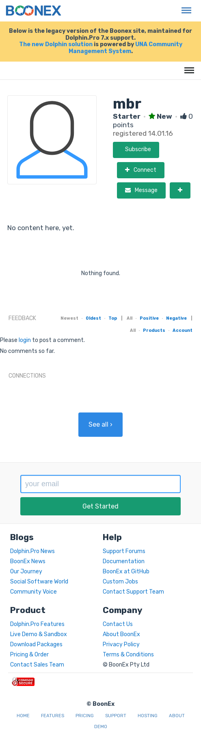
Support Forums (124, 551)
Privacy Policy (121, 644)
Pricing (85, 715)
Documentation (124, 561)
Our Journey (26, 571)
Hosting (148, 715)
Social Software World (39, 581)
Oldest (93, 318)
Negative (176, 318)
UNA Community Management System (125, 48)
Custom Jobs (120, 581)
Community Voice (33, 591)
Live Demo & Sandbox (38, 634)
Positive (149, 318)
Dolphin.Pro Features (37, 624)
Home (23, 715)
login (25, 340)
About (177, 715)
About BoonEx (121, 634)
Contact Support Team (133, 591)
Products (154, 330)
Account (182, 330)
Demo (100, 726)
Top (112, 318)
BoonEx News (27, 561)
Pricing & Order (29, 654)
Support (115, 715)
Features (52, 715)
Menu (184, 6)
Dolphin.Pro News (32, 551)
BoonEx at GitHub (126, 571)
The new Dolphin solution (56, 44)
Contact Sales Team (37, 664)
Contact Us (118, 624)
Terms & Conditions (128, 654)
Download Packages (36, 644)
